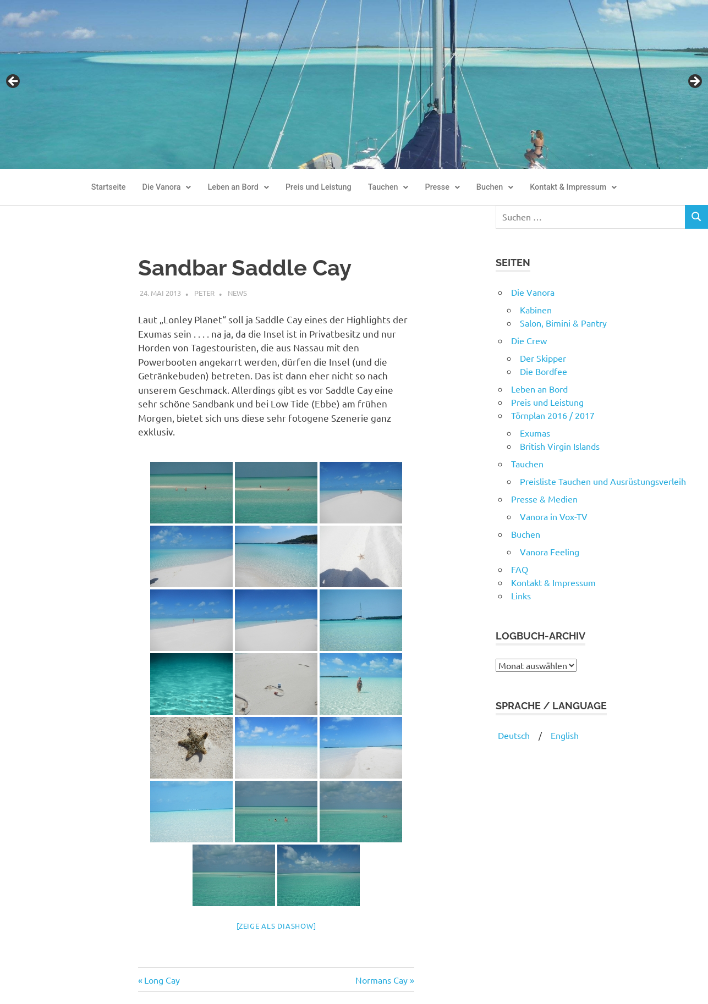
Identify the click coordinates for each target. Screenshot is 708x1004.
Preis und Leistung (319, 187)
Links (521, 595)
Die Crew (529, 340)
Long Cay (162, 979)
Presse (442, 187)
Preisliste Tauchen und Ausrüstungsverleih (603, 481)
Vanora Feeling (549, 551)
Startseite (108, 187)
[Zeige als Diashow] (276, 925)
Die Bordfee (543, 371)
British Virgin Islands (560, 445)
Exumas (535, 432)
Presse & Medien (544, 498)
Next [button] (694, 82)
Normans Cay (381, 979)
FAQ (519, 569)
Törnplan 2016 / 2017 (553, 415)
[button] (167, 187)
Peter (204, 292)
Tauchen (388, 187)
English (565, 735)
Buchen (494, 187)
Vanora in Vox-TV (554, 516)
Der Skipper (543, 357)
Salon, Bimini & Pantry (563, 322)
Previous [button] (14, 82)
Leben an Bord (238, 187)
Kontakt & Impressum (573, 187)
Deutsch (513, 735)
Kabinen (536, 309)
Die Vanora (166, 187)
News (237, 292)
